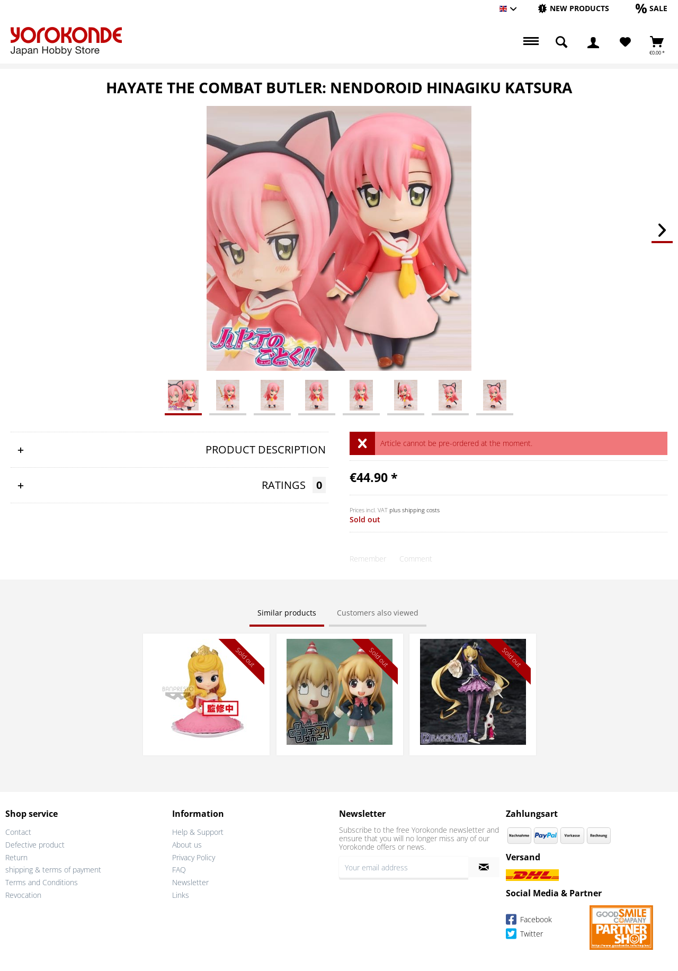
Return (16, 857)
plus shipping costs (414, 510)
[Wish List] (625, 42)
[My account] (593, 42)
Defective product (35, 845)
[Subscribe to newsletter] (484, 867)
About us (187, 845)
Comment (415, 559)
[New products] (573, 8)
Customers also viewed (377, 613)
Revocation (23, 895)
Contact (18, 832)
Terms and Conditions (41, 882)
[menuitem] (573, 8)
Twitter (524, 935)
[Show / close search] (561, 42)
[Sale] (651, 8)
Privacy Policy (193, 857)
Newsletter (190, 882)
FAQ (179, 870)
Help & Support (198, 832)
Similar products (286, 613)
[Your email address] (403, 867)
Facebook (529, 921)
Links (180, 895)
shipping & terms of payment (53, 870)
